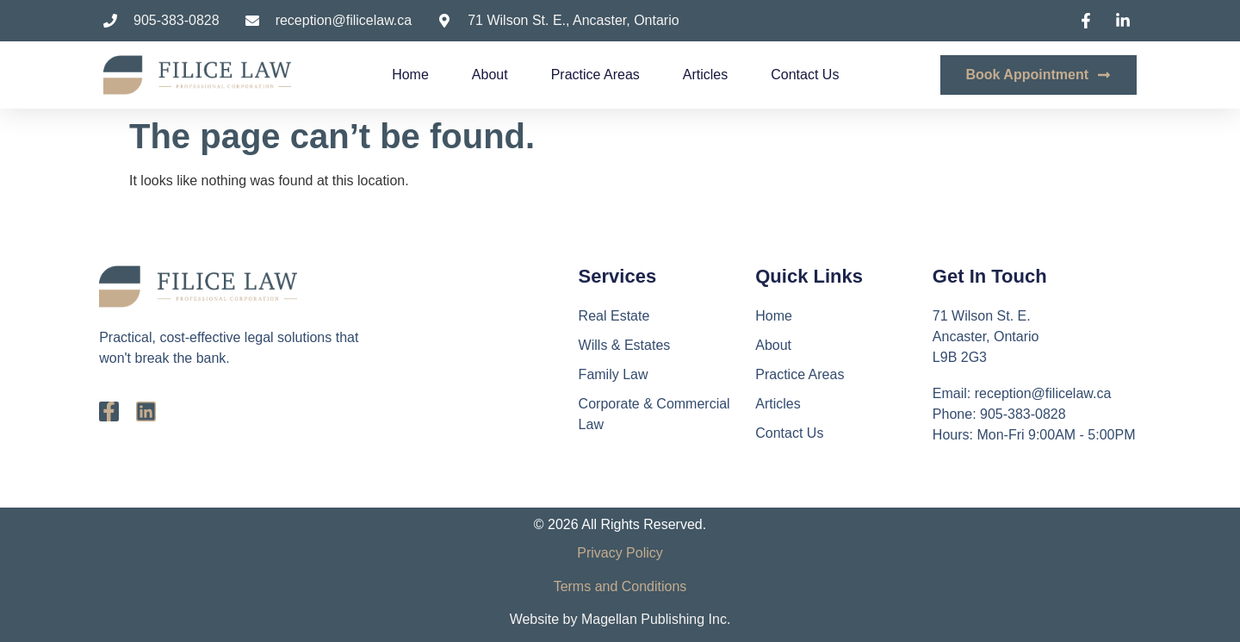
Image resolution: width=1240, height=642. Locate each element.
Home (410, 74)
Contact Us (805, 74)
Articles (705, 74)
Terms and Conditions (620, 586)
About (490, 74)
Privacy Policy (620, 552)
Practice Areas (595, 74)
